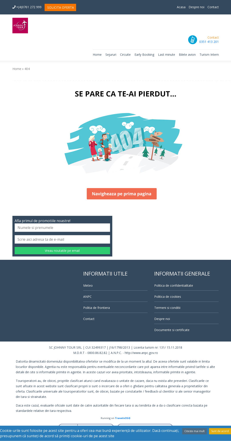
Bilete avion (187, 54)
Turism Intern (209, 54)
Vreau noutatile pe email (62, 250)
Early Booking (144, 54)
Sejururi (110, 54)
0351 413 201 (209, 42)
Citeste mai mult (194, 431)
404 (27, 69)
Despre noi (196, 7)
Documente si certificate (172, 330)
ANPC (87, 296)
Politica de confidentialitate (173, 285)
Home (97, 54)
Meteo (88, 285)
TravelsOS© (122, 418)
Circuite (125, 54)
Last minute (166, 54)
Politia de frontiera (96, 308)
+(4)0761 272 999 (26, 7)
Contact (213, 7)
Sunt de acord (220, 431)
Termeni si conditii (167, 308)
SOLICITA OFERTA (60, 7)
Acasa (181, 7)
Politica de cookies (167, 296)
